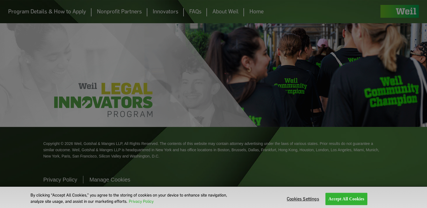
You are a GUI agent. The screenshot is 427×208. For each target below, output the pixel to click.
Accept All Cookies (346, 200)
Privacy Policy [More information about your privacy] (141, 202)
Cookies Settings (303, 200)
